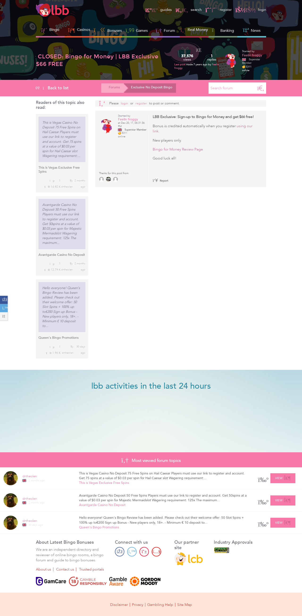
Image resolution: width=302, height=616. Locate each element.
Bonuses (108, 30)
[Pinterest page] (144, 551)
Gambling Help (160, 605)
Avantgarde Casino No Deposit (61, 255)
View (282, 477)
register (217, 9)
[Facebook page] (119, 551)
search (186, 9)
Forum (165, 30)
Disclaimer (119, 605)
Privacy (137, 605)
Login (124, 103)
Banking (223, 30)
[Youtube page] (156, 551)
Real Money (198, 29)
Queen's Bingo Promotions (58, 337)
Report (160, 181)
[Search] (260, 88)
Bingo (54, 29)
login (250, 9)
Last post (180, 64)
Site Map (184, 605)
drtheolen (67, 186)
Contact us (65, 569)
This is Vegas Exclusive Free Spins (59, 169)
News (251, 30)
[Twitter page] (132, 551)
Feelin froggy (252, 55)
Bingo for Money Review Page (178, 149)
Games (137, 30)
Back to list (52, 88)
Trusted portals (91, 569)
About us (43, 569)
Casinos (83, 29)
